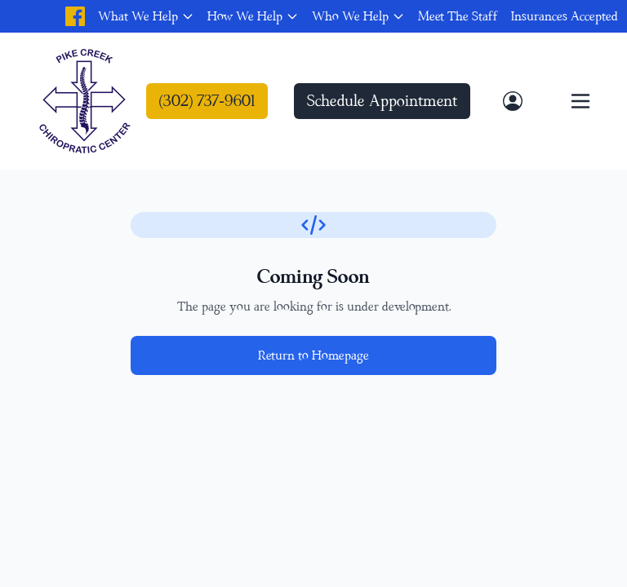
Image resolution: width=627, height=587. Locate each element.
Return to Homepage (313, 355)
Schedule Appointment (382, 101)
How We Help (244, 16)
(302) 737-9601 (207, 101)
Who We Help (350, 16)
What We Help (138, 16)
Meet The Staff (458, 16)
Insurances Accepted (564, 16)
